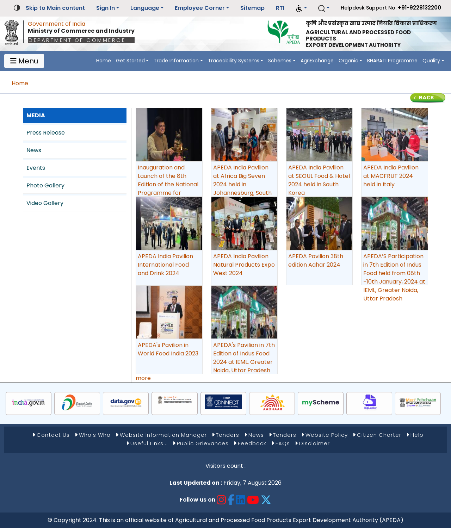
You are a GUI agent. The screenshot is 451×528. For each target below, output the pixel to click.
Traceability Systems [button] (233, 61)
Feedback (252, 443)
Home (103, 61)
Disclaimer (314, 443)
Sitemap (252, 8)
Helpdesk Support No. (391, 7)
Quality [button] (431, 61)
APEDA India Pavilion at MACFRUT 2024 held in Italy (391, 175)
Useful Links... (149, 443)
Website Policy (326, 435)
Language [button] (144, 8)
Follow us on (197, 500)
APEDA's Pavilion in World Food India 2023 (168, 349)
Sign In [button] (105, 8)
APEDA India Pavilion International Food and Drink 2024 (165, 264)
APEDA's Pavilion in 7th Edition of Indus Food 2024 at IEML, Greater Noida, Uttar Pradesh (244, 357)
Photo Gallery (45, 185)
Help (417, 435)
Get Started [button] (130, 61)
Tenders (227, 435)
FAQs (283, 443)
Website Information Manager (163, 435)
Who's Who (95, 435)
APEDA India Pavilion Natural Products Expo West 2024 (244, 264)
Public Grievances (203, 443)
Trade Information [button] (176, 61)
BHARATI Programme (392, 61)
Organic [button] (348, 61)
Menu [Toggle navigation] (24, 61)
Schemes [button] (279, 61)
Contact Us (53, 435)
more (143, 378)
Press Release (45, 133)
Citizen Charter (379, 435)
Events (35, 168)
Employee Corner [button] (200, 8)
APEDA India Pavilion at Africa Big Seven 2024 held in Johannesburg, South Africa (242, 184)
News (33, 150)
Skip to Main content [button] (55, 8)
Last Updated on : (195, 483)
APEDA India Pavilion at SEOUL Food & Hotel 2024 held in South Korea (319, 180)
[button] (301, 8)
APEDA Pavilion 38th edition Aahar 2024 (315, 260)
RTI (280, 8)
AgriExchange (317, 61)
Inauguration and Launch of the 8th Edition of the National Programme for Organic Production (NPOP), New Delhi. (168, 188)
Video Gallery (44, 203)
